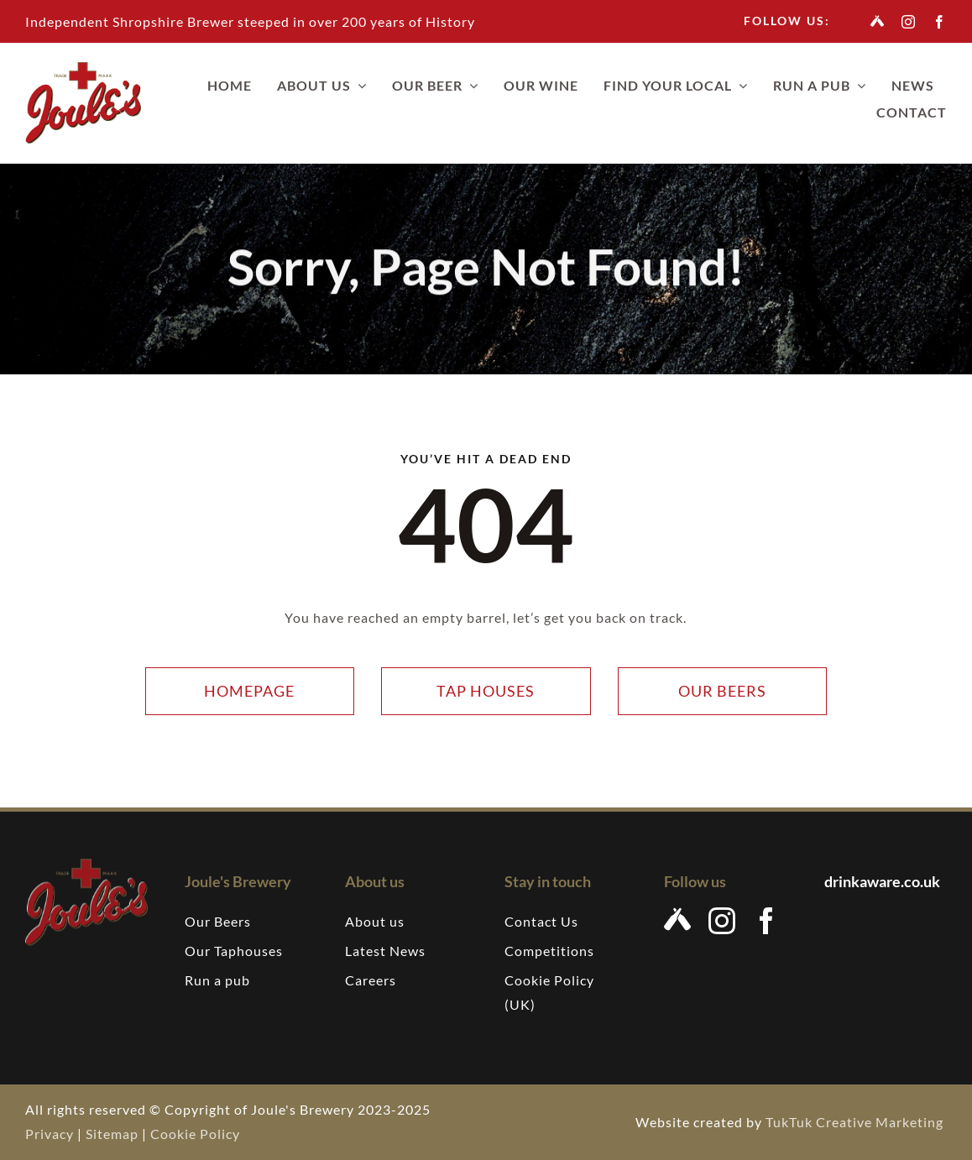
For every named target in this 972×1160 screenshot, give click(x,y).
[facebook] (940, 22)
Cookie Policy (195, 1134)
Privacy (49, 1134)
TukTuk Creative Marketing (856, 1122)
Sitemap (112, 1134)
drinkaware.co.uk (883, 881)
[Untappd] (877, 21)
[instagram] (908, 22)
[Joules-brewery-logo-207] (83, 68)
